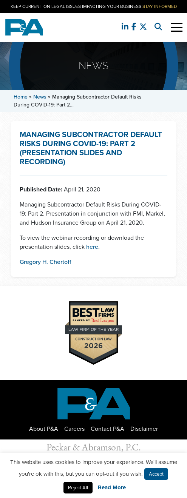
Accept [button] (156, 474)
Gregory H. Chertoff (45, 261)
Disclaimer (144, 428)
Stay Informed (159, 6)
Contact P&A (107, 428)
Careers (74, 428)
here (92, 246)
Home (21, 97)
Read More (112, 487)
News (39, 97)
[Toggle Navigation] (176, 27)
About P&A (43, 428)
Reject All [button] (78, 487)
